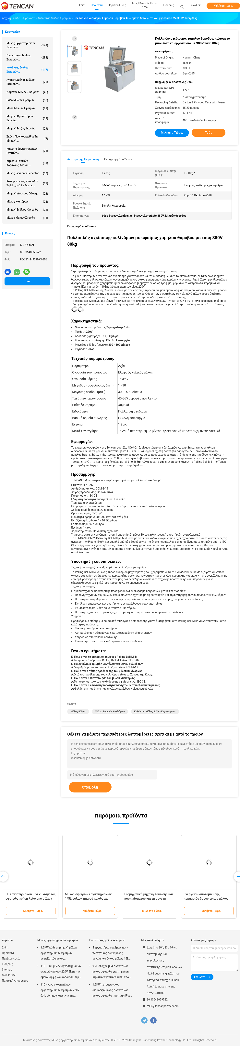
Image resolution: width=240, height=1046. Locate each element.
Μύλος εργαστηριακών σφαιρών (57, 940)
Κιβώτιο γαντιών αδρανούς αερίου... (27, 163)
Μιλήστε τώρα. (223, 5)
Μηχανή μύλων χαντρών (27, 210)
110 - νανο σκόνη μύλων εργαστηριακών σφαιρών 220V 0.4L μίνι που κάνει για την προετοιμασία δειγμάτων (60, 990)
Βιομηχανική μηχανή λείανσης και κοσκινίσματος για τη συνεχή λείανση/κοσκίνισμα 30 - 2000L (148, 898)
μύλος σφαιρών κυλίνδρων (110, 711)
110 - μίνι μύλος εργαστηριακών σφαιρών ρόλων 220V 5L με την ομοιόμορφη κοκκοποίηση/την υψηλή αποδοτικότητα (61, 972)
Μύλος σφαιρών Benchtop (27, 173)
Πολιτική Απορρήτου (15, 980)
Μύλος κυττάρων (27, 202)
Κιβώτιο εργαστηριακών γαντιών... (27, 150)
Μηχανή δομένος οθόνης (27, 194)
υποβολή (90, 787)
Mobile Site (9, 975)
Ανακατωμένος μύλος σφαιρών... (27, 81)
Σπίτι (5, 947)
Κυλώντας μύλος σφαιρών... (27, 69)
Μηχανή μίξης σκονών (27, 129)
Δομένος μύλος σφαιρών (27, 92)
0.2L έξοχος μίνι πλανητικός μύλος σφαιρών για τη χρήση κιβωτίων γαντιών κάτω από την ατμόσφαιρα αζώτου (110, 972)
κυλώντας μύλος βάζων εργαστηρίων (154, 711)
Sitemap (7, 969)
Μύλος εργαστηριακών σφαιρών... (27, 45)
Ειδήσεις (7, 964)
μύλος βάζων (78, 711)
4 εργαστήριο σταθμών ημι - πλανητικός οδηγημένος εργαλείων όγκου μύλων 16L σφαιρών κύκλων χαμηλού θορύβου (110, 953)
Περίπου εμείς (11, 958)
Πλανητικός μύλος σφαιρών (107, 940)
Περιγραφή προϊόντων (118, 159)
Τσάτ (27, 281)
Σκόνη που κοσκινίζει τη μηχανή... (27, 138)
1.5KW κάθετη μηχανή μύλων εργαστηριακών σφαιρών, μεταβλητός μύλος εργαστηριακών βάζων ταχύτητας (59, 953)
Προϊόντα (8, 953)
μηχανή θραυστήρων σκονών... (27, 118)
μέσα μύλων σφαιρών (27, 108)
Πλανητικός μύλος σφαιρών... (27, 57)
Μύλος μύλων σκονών (27, 218)
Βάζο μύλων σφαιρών (27, 100)
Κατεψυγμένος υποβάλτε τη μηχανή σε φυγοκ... (27, 183)
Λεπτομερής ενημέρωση (83, 159)
